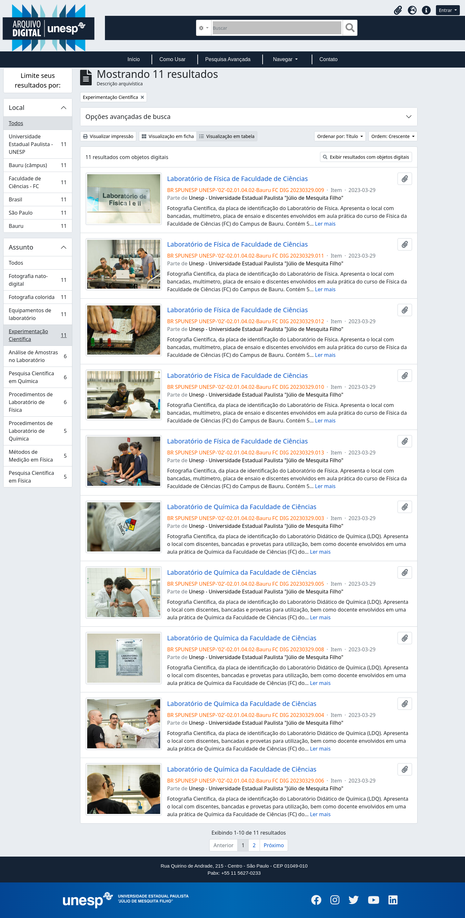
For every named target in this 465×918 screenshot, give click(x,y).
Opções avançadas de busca (128, 116)
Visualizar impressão (108, 136)
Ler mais (325, 223)
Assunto (21, 247)
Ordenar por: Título (338, 136)
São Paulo (37, 214)
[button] (398, 10)
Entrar (446, 10)
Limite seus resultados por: (38, 80)
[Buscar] (277, 28)
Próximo (274, 845)
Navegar (283, 59)
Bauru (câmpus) (37, 166)
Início (134, 59)
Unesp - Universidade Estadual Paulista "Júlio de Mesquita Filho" (266, 197)
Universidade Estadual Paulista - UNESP (37, 144)
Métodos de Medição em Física (37, 455)
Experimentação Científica (37, 335)
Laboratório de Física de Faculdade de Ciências (237, 179)
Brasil (37, 201)
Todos (16, 123)
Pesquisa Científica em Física (37, 476)
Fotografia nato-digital (37, 279)
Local (17, 107)
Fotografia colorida (37, 298)
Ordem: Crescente (391, 136)
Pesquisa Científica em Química (37, 377)
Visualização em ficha (168, 136)
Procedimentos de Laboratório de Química (37, 431)
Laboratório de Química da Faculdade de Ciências (241, 507)
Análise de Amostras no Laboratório (37, 356)
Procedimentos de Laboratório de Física (37, 402)
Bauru (37, 227)
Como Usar (173, 59)
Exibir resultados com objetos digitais (366, 157)
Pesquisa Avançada (227, 59)
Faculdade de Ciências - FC (37, 182)
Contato (328, 59)
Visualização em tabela (226, 136)
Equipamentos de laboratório (37, 314)
